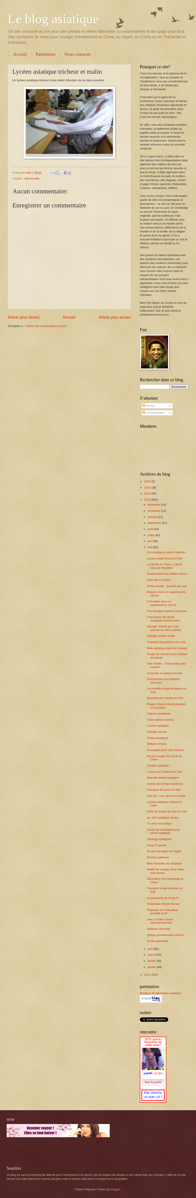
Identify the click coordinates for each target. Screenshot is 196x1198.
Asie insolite (31, 178)
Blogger (115, 1189)
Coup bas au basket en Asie (164, 673)
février (152, 961)
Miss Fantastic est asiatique (164, 863)
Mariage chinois (157, 731)
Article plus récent (23, 317)
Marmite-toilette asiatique (163, 777)
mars (151, 954)
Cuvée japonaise (157, 941)
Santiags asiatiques (159, 839)
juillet (151, 535)
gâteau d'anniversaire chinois (165, 935)
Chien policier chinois (160, 719)
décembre (154, 504)
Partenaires (45, 54)
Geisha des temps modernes (165, 783)
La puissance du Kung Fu (163, 898)
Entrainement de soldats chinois (167, 573)
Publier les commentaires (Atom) (46, 326)
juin (150, 541)
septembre (155, 522)
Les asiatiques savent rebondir (166, 552)
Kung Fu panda (156, 845)
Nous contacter (77, 54)
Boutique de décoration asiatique (160, 993)
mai (150, 547)
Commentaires (153, 412)
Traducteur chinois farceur (163, 903)
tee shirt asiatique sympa (162, 817)
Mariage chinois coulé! (161, 636)
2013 (147, 493)
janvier (152, 967)
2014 (147, 487)
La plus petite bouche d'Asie (164, 558)
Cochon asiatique (158, 725)
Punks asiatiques (157, 738)
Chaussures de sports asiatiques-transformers (163, 618)
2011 (147, 974)
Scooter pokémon (158, 857)
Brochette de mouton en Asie (165, 698)
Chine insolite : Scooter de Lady (167, 586)
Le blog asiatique (53, 19)
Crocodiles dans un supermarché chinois (161, 603)
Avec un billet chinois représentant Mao (160, 921)
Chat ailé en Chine (158, 580)
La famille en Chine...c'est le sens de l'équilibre (164, 566)
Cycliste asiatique (158, 765)
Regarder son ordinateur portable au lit (162, 911)
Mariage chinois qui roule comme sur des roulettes (164, 628)
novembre (154, 510)
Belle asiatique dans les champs (167, 648)
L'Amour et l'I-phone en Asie (164, 771)
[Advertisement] (58, 1151)
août (151, 529)
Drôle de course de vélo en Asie (167, 811)
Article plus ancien (115, 317)
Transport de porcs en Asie (164, 789)
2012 (147, 499)
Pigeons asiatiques (159, 713)
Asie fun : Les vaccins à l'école (166, 795)
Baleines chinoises (158, 928)
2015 (147, 481)
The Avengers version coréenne (167, 611)
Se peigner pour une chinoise (165, 750)
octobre (153, 517)
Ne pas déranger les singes (164, 851)
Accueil (20, 54)
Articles (148, 405)
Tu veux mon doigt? (159, 823)
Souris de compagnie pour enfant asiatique (163, 831)
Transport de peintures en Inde (166, 642)
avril (150, 948)
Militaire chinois (156, 743)
